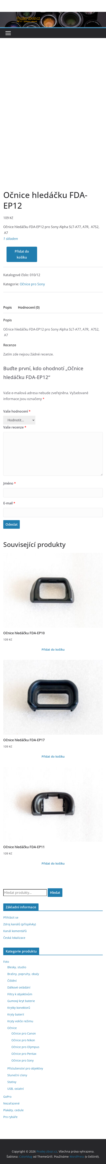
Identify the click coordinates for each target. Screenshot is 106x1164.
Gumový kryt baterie (21, 1001)
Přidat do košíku (22, 254)
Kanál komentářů (15, 931)
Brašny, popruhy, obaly (23, 974)
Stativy (11, 1082)
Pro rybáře (10, 1117)
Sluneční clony (17, 1075)
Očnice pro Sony (32, 284)
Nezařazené (11, 1103)
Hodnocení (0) (29, 307)
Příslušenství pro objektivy (25, 1068)
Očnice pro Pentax (23, 1054)
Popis (7, 307)
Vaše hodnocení (17, 411)
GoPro (7, 1097)
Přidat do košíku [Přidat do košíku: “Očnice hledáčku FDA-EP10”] (53, 649)
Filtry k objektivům (19, 994)
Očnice (12, 1028)
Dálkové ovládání (18, 987)
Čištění (12, 981)
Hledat (55, 892)
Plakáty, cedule (13, 1110)
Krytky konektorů (18, 1008)
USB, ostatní (15, 1089)
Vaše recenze (14, 427)
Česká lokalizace (14, 938)
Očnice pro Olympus (25, 1047)
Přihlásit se (10, 917)
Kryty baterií (15, 1014)
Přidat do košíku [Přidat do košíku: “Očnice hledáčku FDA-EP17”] (53, 756)
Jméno (9, 483)
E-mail (9, 503)
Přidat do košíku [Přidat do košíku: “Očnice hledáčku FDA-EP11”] (53, 863)
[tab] (7, 309)
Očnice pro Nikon (23, 1040)
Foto (6, 962)
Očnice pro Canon (23, 1033)
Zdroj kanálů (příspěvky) (19, 924)
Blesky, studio (16, 967)
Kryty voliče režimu (20, 1021)
